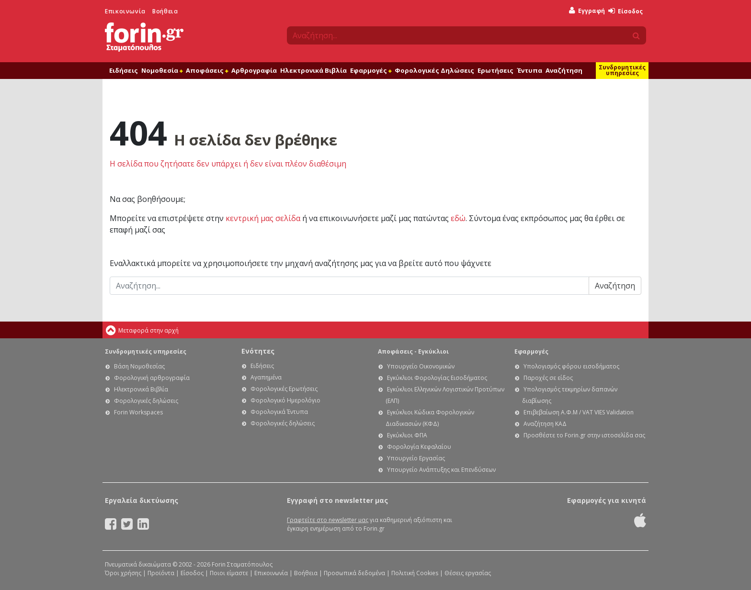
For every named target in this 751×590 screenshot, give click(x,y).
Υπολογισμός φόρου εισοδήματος (571, 366)
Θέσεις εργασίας (467, 573)
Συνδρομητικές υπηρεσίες (622, 70)
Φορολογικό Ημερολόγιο (285, 400)
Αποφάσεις (207, 70)
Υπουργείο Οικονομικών (421, 366)
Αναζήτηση (564, 70)
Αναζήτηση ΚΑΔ (545, 424)
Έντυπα (529, 70)
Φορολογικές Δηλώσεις (434, 70)
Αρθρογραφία (254, 70)
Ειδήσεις (123, 70)
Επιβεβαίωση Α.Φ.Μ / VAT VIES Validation (578, 412)
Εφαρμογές (370, 70)
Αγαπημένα (266, 377)
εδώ (458, 218)
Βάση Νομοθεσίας (139, 366)
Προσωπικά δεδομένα (354, 573)
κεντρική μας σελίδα (263, 218)
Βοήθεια (165, 11)
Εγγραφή (587, 11)
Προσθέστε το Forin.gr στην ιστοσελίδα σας (584, 435)
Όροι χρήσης (123, 573)
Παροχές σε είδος (548, 378)
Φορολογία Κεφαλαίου (419, 447)
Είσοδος (625, 11)
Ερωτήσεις (495, 70)
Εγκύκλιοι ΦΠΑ (407, 435)
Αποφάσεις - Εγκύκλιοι (413, 351)
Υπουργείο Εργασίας (416, 458)
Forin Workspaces (138, 412)
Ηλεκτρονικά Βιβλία (313, 70)
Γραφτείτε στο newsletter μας (327, 520)
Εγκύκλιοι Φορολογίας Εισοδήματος (437, 378)
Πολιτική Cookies (414, 573)
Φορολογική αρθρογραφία (152, 378)
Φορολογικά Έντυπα (279, 412)
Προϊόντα (161, 573)
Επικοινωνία (125, 11)
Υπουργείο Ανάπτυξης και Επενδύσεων (441, 470)
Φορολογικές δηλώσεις (146, 401)
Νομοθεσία (161, 70)
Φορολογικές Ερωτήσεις (284, 389)
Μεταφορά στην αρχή (148, 330)
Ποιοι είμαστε (229, 573)
